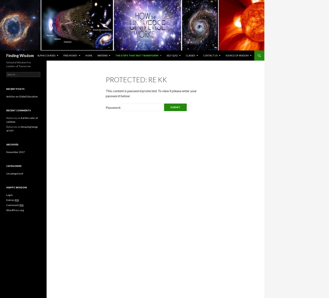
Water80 (102, 55)
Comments (15, 205)
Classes (190, 55)
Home (88, 55)
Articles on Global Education (22, 96)
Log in (9, 195)
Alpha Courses (46, 55)
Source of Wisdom (237, 55)
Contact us (210, 55)
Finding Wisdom (20, 55)
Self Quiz (172, 55)
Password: (134, 107)
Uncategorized (14, 173)
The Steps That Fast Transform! (137, 55)
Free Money (70, 55)
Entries (12, 200)
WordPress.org (15, 210)
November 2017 (15, 152)
